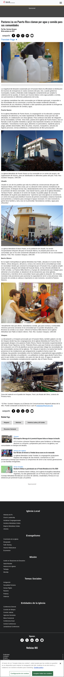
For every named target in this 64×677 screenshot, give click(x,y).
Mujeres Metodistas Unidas (11, 526)
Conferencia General (9, 607)
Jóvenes (16, 436)
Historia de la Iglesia (20, 451)
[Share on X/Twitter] (18, 35)
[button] (22, 640)
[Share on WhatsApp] (22, 35)
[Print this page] (27, 35)
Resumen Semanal (10, 429)
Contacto (6, 656)
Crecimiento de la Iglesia (10, 539)
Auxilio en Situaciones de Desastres (14, 561)
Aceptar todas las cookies (42, 673)
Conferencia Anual (8, 621)
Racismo (6, 591)
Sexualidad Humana (9, 585)
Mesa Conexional (8, 618)
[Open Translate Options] (9, 39)
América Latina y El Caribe (36, 422)
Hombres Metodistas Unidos (11, 523)
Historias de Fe (8, 515)
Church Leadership (9, 517)
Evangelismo (33, 535)
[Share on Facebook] (13, 35)
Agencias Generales (9, 615)
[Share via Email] (32, 35)
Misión (33, 557)
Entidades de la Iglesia (33, 603)
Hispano (6, 422)
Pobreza (5, 594)
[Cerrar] (60, 663)
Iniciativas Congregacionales (12, 520)
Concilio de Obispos (9, 609)
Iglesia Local (33, 511)
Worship (5, 572)
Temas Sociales (18, 467)
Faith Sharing (7, 545)
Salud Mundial (7, 563)
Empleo (5, 658)
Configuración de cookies (20, 673)
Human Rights (7, 588)
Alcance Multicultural (9, 548)
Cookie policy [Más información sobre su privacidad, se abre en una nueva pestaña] (38, 667)
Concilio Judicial (8, 612)
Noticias (18, 422)
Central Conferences (9, 624)
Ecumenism (7, 550)
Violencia (6, 596)
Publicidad (6, 654)
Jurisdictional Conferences (11, 626)
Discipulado (6, 542)
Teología (5, 569)
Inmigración (6, 582)
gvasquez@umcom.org (44, 406)
